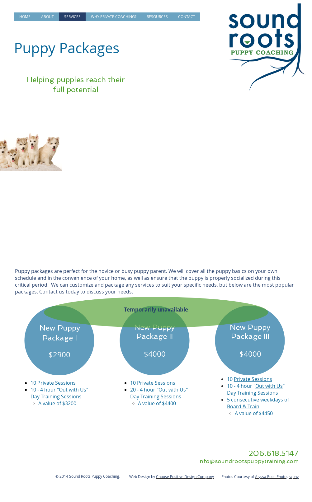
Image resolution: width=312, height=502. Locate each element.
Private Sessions (56, 382)
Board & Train (243, 406)
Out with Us (72, 389)
